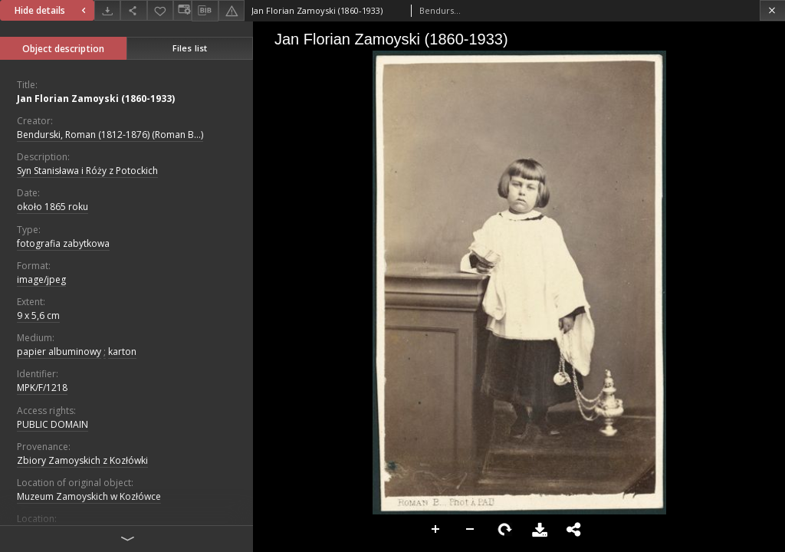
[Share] (133, 10)
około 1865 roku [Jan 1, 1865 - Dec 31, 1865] (52, 206)
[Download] (107, 10)
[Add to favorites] (160, 10)
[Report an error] (231, 10)
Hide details (52, 10)
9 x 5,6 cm (38, 315)
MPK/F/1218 (42, 387)
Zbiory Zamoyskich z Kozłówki (82, 460)
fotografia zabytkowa (63, 243)
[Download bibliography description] (205, 10)
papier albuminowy (59, 351)
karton (122, 351)
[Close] (772, 10)
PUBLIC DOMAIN (52, 424)
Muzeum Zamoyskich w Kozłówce (89, 496)
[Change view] (182, 10)
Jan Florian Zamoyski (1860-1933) (96, 98)
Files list (189, 48)
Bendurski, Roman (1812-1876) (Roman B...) (110, 134)
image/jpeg (41, 279)
